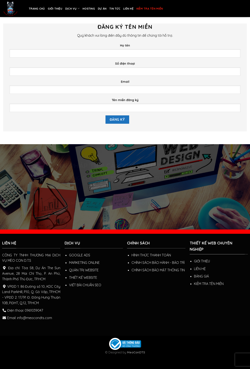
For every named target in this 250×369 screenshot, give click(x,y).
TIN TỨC (114, 8)
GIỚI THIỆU (55, 8)
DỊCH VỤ (72, 8)
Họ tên (125, 45)
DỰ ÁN (102, 8)
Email (125, 82)
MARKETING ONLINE (84, 262)
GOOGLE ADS (79, 255)
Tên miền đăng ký (125, 100)
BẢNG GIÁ (201, 276)
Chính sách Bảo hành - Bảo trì (158, 262)
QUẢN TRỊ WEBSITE (84, 270)
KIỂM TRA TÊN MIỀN (149, 8)
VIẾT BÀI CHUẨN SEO (85, 285)
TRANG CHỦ (37, 8)
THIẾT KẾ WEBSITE (83, 277)
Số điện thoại (125, 63)
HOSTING (88, 8)
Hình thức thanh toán (151, 255)
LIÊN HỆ (128, 8)
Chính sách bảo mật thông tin (158, 270)
